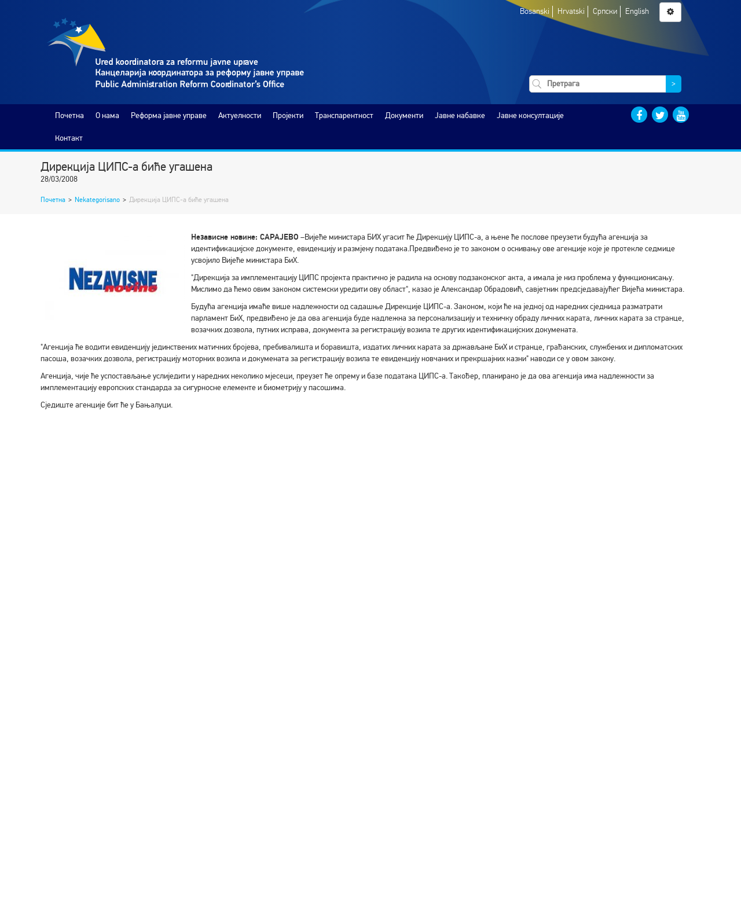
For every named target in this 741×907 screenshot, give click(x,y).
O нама (107, 115)
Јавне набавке (460, 115)
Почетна (69, 115)
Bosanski (534, 11)
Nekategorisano (97, 200)
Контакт (69, 138)
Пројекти (288, 115)
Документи (404, 115)
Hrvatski (571, 11)
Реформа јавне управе (169, 115)
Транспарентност (344, 115)
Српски (605, 11)
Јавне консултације (530, 115)
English (637, 11)
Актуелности (239, 115)
